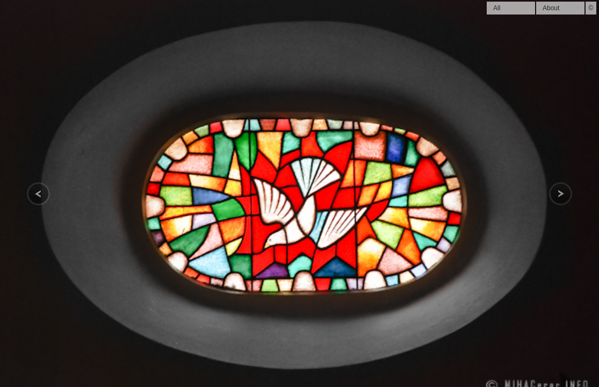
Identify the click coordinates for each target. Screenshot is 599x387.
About (551, 8)
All (496, 8)
